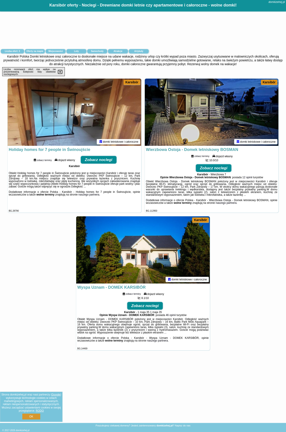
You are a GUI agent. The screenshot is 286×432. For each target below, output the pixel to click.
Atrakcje (118, 51)
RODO (40, 410)
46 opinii (171, 315)
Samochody (97, 51)
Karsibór (131, 82)
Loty (76, 51)
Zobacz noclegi (98, 160)
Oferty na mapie (34, 51)
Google (56, 394)
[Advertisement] (143, 390)
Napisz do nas (182, 425)
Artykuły (138, 51)
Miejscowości (55, 51)
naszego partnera (88, 194)
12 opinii (247, 177)
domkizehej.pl (277, 2)
